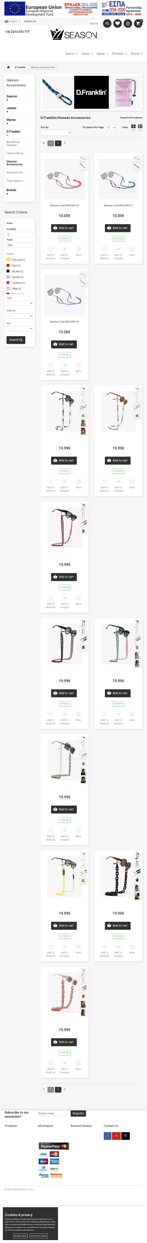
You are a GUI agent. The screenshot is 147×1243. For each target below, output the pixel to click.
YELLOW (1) (19, 260)
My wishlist (10, 1163)
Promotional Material (49, 1169)
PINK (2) (17, 289)
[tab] (20, 83)
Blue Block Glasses (13, 143)
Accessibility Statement (83, 1167)
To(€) (9, 239)
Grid (133, 127)
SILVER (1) (18, 277)
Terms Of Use (78, 1161)
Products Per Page (93, 127)
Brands (135, 53)
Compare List (12, 1169)
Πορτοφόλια (15, 180)
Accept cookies (20, 1236)
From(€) (11, 229)
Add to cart (66, 228)
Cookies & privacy (80, 1173)
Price (9, 223)
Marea (101, 53)
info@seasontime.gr (115, 1159)
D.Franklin (118, 53)
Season (69, 53)
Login (73, 1145)
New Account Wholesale (84, 1140)
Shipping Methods (47, 1151)
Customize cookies (39, 1236)
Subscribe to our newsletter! (17, 1114)
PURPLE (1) (19, 283)
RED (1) (17, 265)
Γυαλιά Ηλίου (15, 153)
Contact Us (30, 21)
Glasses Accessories (15, 163)
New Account (78, 1134)
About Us (42, 1134)
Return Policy (45, 1157)
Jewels (86, 53)
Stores (41, 1140)
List (140, 127)
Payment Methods (47, 1145)
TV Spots (42, 1175)
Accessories (15, 172)
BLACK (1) (18, 271)
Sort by (44, 127)
